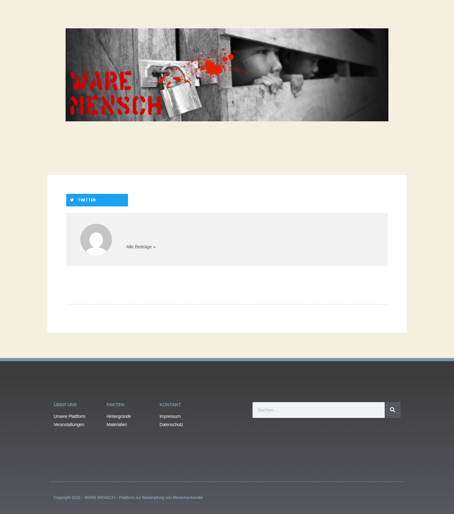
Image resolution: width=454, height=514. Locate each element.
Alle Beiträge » (141, 246)
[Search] (392, 410)
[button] (97, 200)
